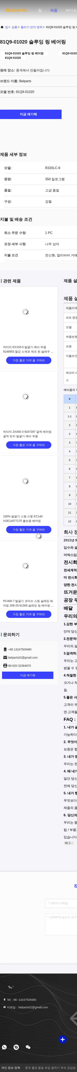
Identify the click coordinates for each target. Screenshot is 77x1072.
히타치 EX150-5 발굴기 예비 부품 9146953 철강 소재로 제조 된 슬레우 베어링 (28, 351)
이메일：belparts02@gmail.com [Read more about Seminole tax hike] (25, 1007)
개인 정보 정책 (10, 1067)
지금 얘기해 (31, 114)
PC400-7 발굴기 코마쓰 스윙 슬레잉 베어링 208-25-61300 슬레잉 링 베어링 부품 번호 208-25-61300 (28, 605)
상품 (14, 27)
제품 (53, 10)
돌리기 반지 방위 (32, 27)
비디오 (71, 10)
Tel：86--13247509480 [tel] (19, 999)
